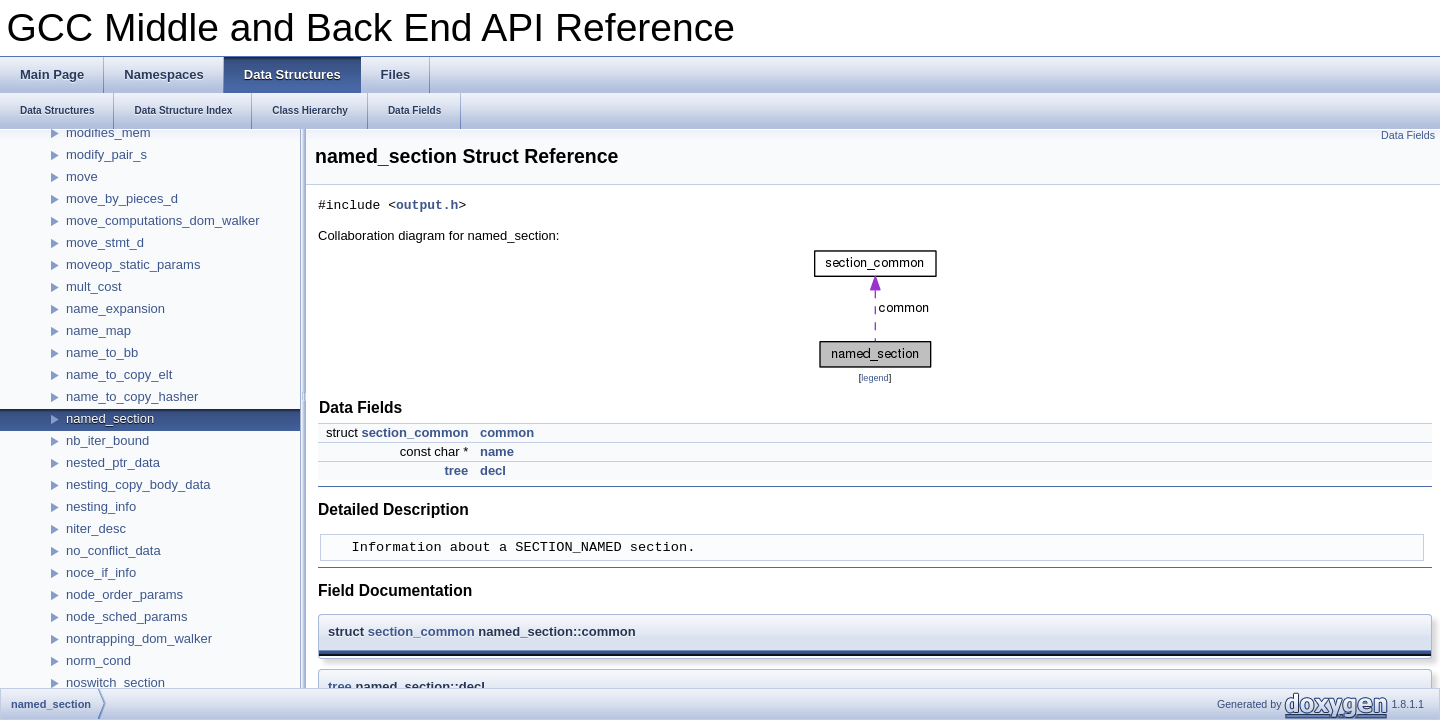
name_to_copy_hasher (132, 396)
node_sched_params (126, 616)
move (82, 176)
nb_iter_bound (107, 440)
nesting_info (101, 506)
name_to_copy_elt (119, 374)
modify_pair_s (106, 154)
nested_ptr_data (113, 462)
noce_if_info (101, 572)
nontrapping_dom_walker (139, 638)
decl (493, 470)
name (497, 451)
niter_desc (96, 528)
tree (456, 470)
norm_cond (98, 660)
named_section (110, 418)
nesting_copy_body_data (138, 484)
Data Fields (1408, 135)
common (507, 432)
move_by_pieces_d (122, 198)
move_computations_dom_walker (163, 220)
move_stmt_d (105, 242)
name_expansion (115, 308)
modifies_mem (108, 132)
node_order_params (124, 594)
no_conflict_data (113, 550)
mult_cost (94, 286)
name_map (98, 330)
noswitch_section (115, 682)
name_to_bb (102, 352)
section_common (414, 432)
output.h (427, 206)
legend (874, 378)
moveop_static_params (133, 264)
